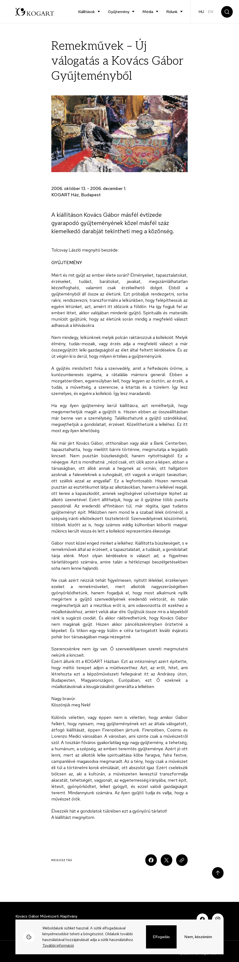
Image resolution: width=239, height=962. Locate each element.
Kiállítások (86, 11)
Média (147, 11)
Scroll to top (218, 873)
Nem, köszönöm (198, 936)
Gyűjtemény (118, 11)
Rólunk (172, 11)
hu (201, 11)
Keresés (227, 12)
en (210, 11)
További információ (58, 945)
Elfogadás (161, 936)
